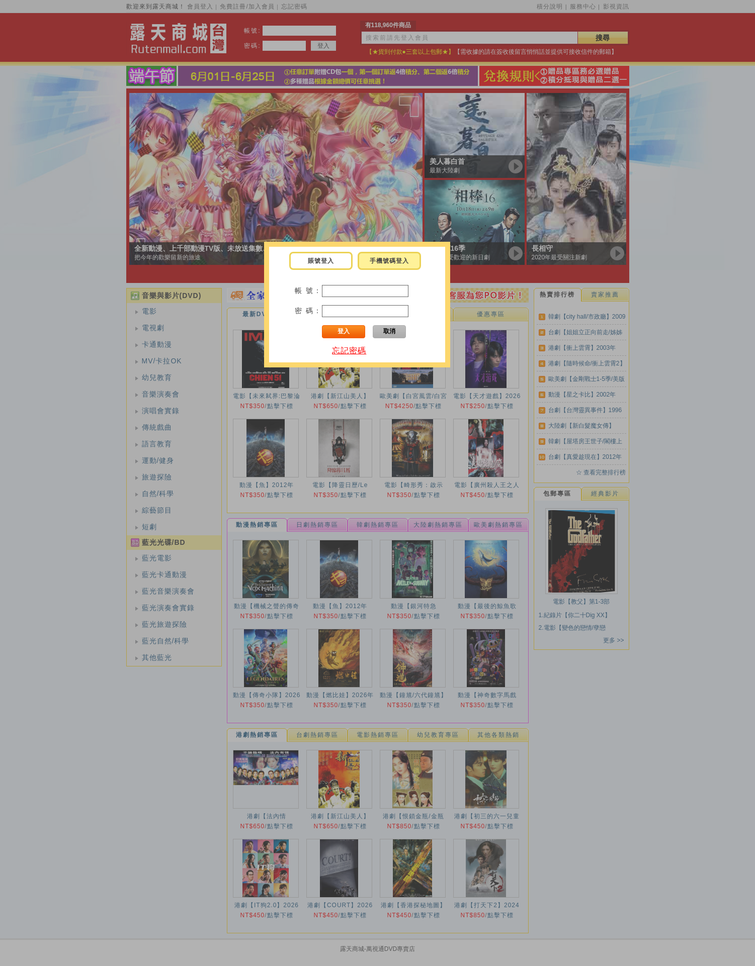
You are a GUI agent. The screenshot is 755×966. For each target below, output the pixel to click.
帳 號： (308, 290)
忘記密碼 (349, 350)
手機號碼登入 (389, 260)
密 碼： (308, 311)
